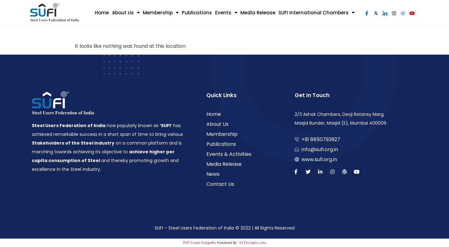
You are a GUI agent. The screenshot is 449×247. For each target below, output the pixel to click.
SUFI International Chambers (316, 12)
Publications (197, 12)
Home (102, 12)
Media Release (257, 12)
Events (226, 12)
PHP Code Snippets (199, 242)
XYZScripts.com (252, 242)
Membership (161, 12)
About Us (126, 12)
